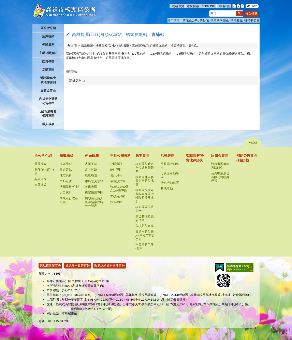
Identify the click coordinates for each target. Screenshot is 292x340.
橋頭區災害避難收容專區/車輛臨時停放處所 (145, 195)
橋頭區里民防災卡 (144, 208)
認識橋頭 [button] (48, 36)
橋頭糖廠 (237, 20)
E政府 (219, 267)
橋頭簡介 (66, 164)
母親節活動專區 (170, 175)
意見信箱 (193, 6)
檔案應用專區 (94, 192)
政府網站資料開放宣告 (109, 265)
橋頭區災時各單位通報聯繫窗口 (144, 167)
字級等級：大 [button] (242, 6)
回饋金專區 (219, 156)
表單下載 (91, 164)
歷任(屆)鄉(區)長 (44, 171)
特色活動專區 (170, 182)
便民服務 (92, 156)
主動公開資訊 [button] (48, 53)
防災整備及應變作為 (144, 218)
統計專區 (116, 169)
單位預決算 (117, 181)
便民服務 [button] (48, 44)
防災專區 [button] (48, 61)
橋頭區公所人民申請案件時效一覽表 (94, 201)
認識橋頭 (87, 45)
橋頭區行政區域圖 (69, 200)
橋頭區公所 (190, 20)
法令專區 (116, 202)
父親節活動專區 (170, 165)
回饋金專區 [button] (48, 90)
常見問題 (91, 169)
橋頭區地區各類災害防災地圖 (144, 180)
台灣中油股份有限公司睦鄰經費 (220, 176)
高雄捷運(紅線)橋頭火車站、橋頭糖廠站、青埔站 (165, 45)
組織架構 (40, 179)
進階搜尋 (252, 13)
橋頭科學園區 (219, 20)
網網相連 (91, 175)
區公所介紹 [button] (48, 28)
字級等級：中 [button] (238, 6)
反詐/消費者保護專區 (48, 113)
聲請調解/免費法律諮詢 (48, 80)
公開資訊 (116, 164)
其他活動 (167, 188)
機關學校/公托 (105, 45)
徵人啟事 (48, 124)
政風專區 (91, 186)
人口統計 (66, 192)
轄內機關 (123, 45)
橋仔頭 (204, 20)
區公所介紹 (43, 156)
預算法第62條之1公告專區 (119, 188)
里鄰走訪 (66, 181)
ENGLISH (208, 6)
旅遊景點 (66, 169)
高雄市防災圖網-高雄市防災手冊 (145, 235)
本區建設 (40, 184)
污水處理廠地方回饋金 (220, 165)
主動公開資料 (120, 156)
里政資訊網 (117, 196)
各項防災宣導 (144, 225)
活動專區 (167, 156)
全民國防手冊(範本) (144, 246)
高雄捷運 (77, 80)
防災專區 (142, 156)
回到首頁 (224, 6)
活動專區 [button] (48, 69)
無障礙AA (239, 267)
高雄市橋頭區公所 (64, 11)
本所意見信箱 (94, 181)
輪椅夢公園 (252, 20)
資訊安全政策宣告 (77, 265)
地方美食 (66, 175)
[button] (239, 13)
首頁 (74, 45)
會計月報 (116, 175)
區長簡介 (40, 164)
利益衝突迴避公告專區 (48, 101)
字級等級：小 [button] (234, 6)
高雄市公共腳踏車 (59, 309)
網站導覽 (178, 6)
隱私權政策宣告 (50, 265)
